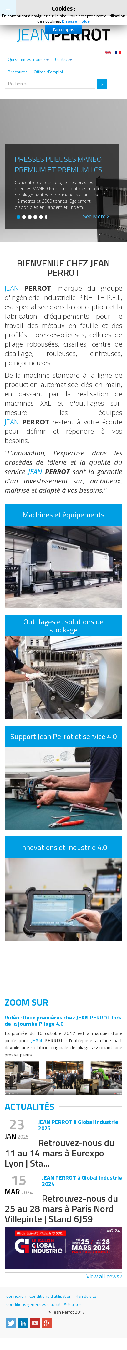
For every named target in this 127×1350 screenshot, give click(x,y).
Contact (63, 59)
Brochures (18, 71)
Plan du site (85, 1296)
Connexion (16, 1296)
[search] (50, 83)
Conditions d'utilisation (50, 1296)
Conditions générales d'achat (33, 1304)
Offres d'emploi (48, 71)
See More (96, 216)
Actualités (73, 1304)
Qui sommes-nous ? (28, 59)
